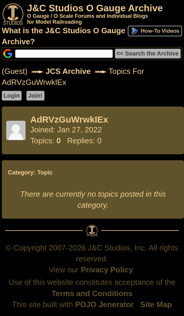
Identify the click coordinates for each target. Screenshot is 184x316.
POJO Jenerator (104, 304)
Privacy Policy (107, 269)
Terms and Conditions (92, 293)
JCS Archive (68, 71)
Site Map (156, 304)
